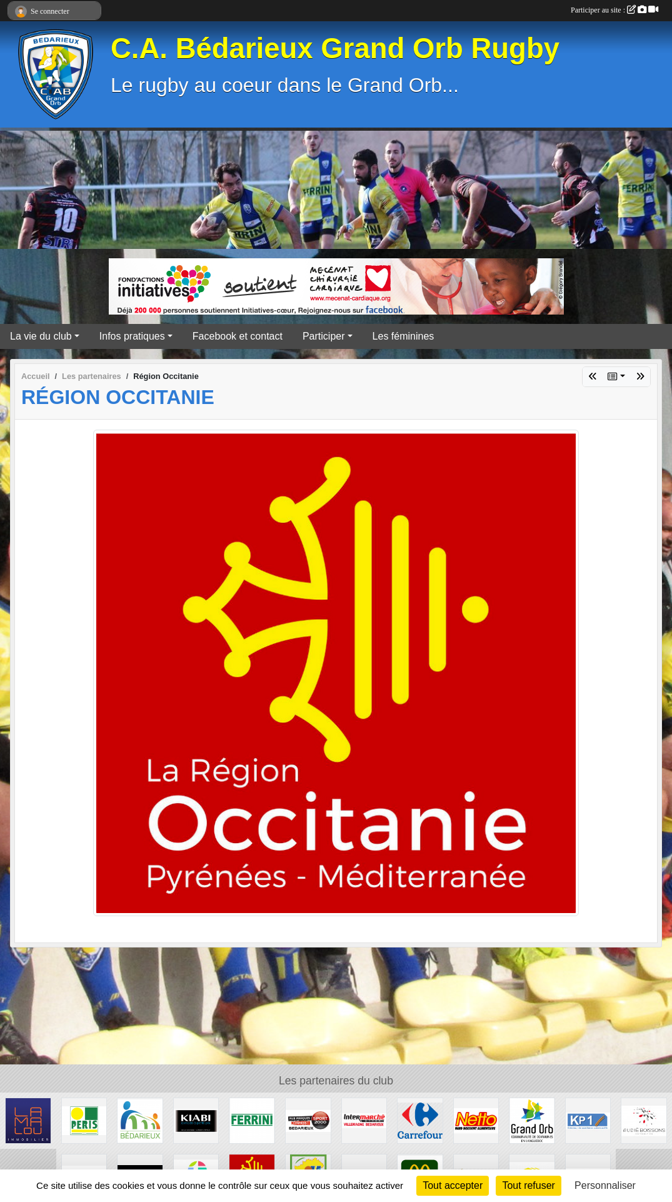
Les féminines (403, 336)
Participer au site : (614, 10)
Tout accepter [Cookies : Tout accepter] (453, 1185)
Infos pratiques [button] (132, 336)
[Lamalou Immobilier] (28, 1119)
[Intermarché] (364, 1119)
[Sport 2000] (308, 1119)
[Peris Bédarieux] (84, 1119)
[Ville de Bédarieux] (140, 1119)
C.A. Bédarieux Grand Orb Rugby (335, 48)
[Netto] (476, 1119)
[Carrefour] (420, 1119)
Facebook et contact (238, 336)
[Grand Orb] (532, 1119)
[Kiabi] (196, 1119)
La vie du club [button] (41, 336)
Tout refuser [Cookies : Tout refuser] (528, 1185)
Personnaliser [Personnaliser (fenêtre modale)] (605, 1185)
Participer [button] (324, 336)
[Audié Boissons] (644, 1119)
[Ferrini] (252, 1119)
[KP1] (588, 1119)
